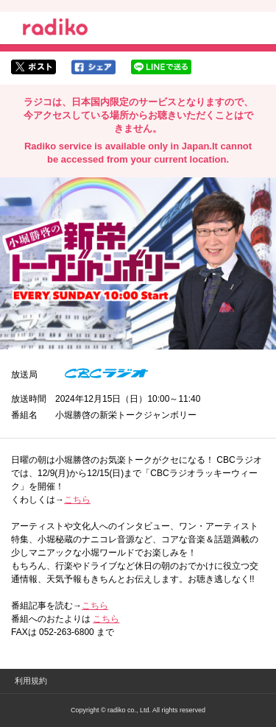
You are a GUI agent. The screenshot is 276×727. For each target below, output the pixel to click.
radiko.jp (55, 29)
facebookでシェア (93, 67)
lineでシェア (161, 67)
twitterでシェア (33, 67)
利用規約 (31, 680)
